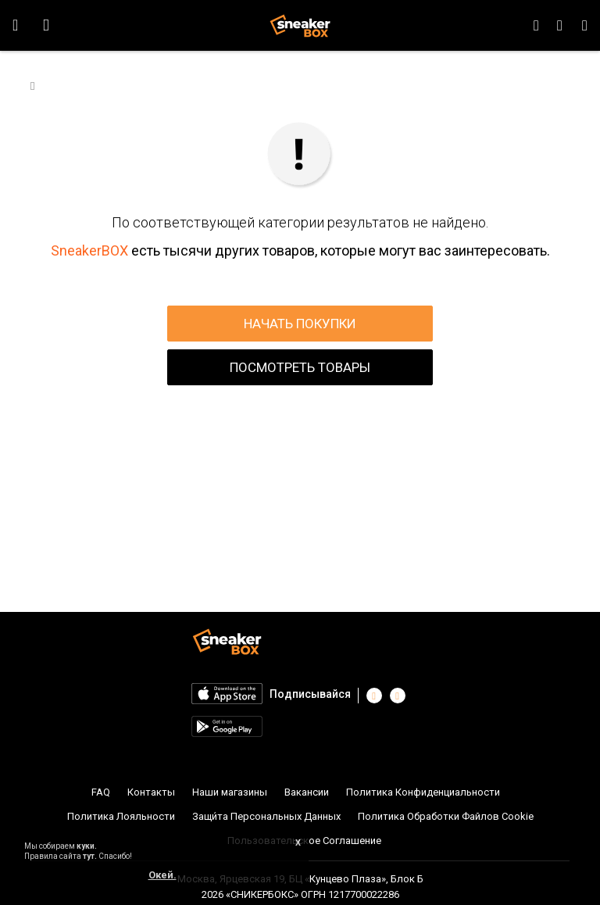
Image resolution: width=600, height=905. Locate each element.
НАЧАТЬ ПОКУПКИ (300, 323)
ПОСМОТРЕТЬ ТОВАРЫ (300, 367)
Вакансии (306, 792)
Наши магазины (229, 792)
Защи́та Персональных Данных (266, 816)
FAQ (100, 792)
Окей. (162, 875)
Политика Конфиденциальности (423, 792)
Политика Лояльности (121, 816)
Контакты (151, 792)
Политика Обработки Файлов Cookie (446, 816)
